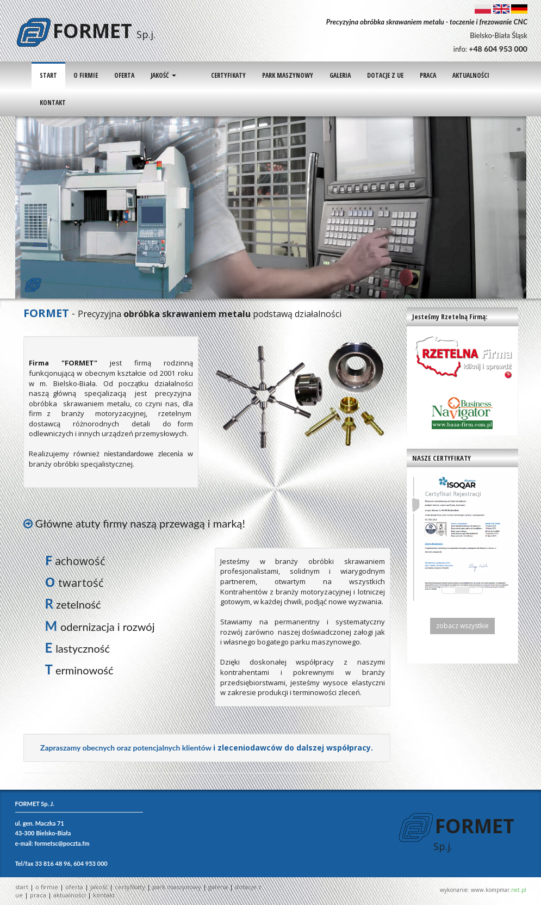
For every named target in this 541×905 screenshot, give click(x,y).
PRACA (409, 75)
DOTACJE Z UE (367, 75)
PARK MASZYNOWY (269, 75)
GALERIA (321, 75)
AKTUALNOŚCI (452, 75)
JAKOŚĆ (163, 75)
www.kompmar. (498, 890)
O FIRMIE (85, 75)
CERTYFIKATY (209, 75)
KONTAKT (53, 102)
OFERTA (124, 75)
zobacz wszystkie (462, 625)
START (48, 75)
